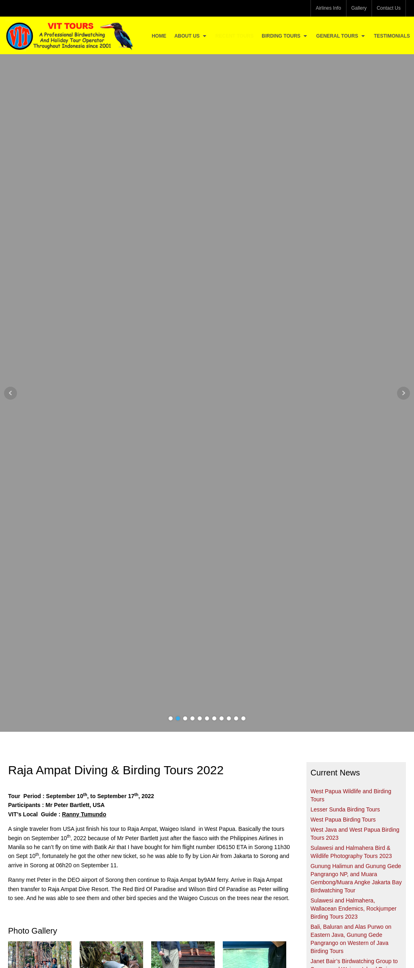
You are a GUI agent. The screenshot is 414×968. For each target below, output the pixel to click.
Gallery (359, 8)
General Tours (341, 36)
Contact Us (389, 8)
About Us (190, 36)
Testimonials (392, 36)
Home (159, 36)
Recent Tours (234, 36)
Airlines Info (328, 8)
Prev (10, 393)
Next (403, 393)
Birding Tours (285, 36)
